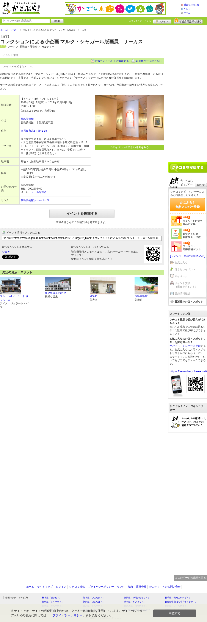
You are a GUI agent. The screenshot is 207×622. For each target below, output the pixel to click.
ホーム (187, 13)
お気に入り (181, 262)
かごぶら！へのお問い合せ (164, 586)
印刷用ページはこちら (149, 60)
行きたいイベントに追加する (112, 60)
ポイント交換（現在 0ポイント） (186, 285)
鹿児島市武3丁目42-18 (34, 130)
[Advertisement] (187, 92)
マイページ (181, 276)
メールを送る (39, 192)
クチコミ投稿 (77, 586)
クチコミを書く (187, 167)
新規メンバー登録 (188, 21)
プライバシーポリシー (101, 586)
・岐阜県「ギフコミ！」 (134, 601)
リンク (121, 586)
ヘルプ (187, 9)
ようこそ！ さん (140, 20)
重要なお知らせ (191, 4)
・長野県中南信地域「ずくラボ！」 (180, 601)
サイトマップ (45, 586)
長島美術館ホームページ (35, 200)
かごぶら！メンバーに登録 (185, 345)
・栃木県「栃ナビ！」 (50, 597)
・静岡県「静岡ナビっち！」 (136, 597)
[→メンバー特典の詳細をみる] (187, 256)
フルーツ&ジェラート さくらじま (14, 298)
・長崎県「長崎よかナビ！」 (177, 597)
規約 (130, 586)
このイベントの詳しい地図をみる (129, 147)
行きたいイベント (185, 269)
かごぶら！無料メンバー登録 (188, 204)
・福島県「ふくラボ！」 (52, 601)
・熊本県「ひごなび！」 (93, 597)
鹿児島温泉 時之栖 (55, 292)
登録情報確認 (182, 293)
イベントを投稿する (81, 213)
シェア (6, 251)
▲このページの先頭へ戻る (190, 577)
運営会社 (141, 586)
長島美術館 (27, 118)
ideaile (93, 296)
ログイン (162, 21)
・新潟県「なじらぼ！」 (93, 601)
